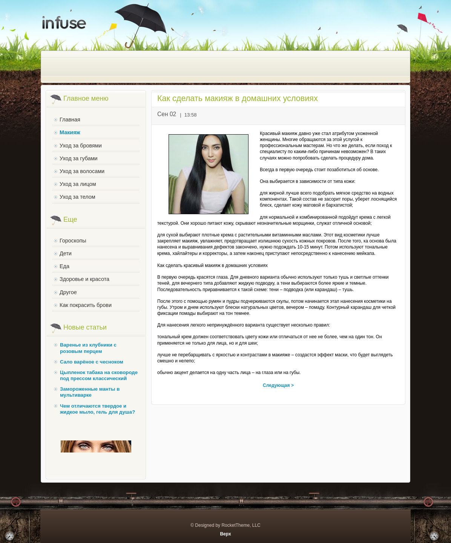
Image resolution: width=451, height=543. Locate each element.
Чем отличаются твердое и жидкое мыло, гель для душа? (97, 409)
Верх (225, 534)
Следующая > (278, 385)
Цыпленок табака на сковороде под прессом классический (99, 375)
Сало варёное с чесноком (91, 362)
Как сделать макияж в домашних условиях (237, 98)
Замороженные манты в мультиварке (90, 392)
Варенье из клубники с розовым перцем (88, 348)
